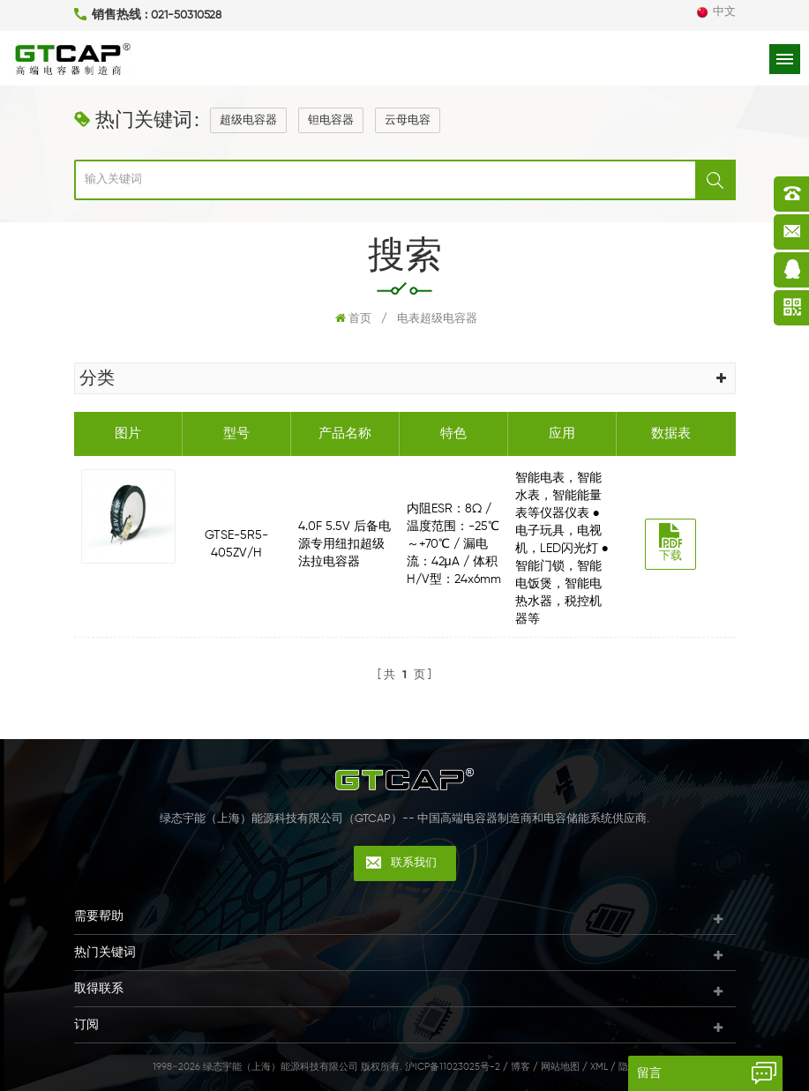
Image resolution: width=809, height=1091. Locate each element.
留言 (649, 1073)
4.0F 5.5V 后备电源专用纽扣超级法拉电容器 (344, 544)
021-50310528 (186, 15)
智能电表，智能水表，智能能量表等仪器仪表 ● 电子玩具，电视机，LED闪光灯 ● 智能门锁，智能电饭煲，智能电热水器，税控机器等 (562, 548)
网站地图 (560, 1067)
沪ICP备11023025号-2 (452, 1067)
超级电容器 (248, 120)
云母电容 (408, 120)
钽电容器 (331, 120)
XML (599, 1067)
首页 (353, 318)
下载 (670, 542)
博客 (520, 1067)
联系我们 (414, 863)
